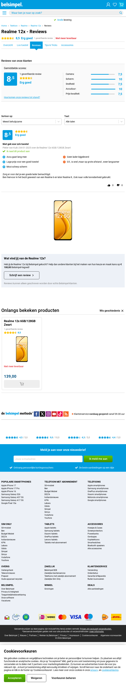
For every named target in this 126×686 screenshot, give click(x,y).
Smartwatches (94, 542)
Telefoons (94, 481)
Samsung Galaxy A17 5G (12, 500)
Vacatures (5, 601)
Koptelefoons (93, 539)
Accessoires (95, 524)
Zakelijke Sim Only (52, 579)
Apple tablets (50, 528)
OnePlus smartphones (97, 491)
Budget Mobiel (50, 491)
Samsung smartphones (98, 488)
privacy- (94, 670)
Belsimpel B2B (50, 570)
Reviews (47, 26)
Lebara (47, 503)
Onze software (7, 598)
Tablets (49, 524)
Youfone (48, 518)
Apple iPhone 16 (8, 491)
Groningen (49, 589)
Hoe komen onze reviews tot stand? (22, 97)
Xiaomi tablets (50, 534)
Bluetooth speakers (96, 545)
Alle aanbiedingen (96, 589)
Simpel (47, 509)
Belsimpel (7, 585)
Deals (91, 585)
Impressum (74, 635)
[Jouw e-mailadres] (48, 459)
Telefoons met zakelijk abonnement (60, 576)
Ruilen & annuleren (96, 579)
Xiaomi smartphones (97, 494)
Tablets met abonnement (55, 542)
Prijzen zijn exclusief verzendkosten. (96, 629)
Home (4, 26)
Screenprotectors (95, 531)
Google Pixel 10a (8, 503)
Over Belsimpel (7, 589)
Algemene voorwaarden (111, 635)
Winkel (48, 585)
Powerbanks (93, 534)
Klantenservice (97, 566)
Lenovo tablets (50, 539)
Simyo (47, 512)
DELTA (47, 494)
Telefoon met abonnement (60, 481)
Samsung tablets (52, 531)
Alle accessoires (95, 548)
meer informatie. (96, 631)
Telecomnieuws (8, 573)
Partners (33, 635)
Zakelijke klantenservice (54, 573)
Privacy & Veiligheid (10, 592)
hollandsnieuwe (51, 497)
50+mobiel (49, 485)
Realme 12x (36, 26)
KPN (46, 500)
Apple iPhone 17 (8, 485)
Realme (24, 26)
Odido (47, 506)
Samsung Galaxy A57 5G (12, 497)
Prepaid (4, 576)
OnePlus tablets (51, 537)
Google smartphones (97, 500)
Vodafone (48, 515)
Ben (46, 488)
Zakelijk (49, 566)
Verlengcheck (7, 570)
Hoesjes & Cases (95, 528)
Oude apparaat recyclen (11, 579)
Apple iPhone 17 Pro (10, 488)
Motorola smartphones (98, 497)
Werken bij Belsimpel (48, 635)
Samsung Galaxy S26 (10, 494)
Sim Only (6, 524)
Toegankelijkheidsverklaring (13, 595)
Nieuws (23, 635)
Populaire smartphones (16, 481)
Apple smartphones (96, 485)
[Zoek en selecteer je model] (66, 12)
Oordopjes (92, 537)
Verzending (93, 570)
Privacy (63, 635)
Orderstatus (93, 573)
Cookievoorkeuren (90, 635)
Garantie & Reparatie (97, 576)
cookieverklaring (110, 670)
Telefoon (14, 26)
